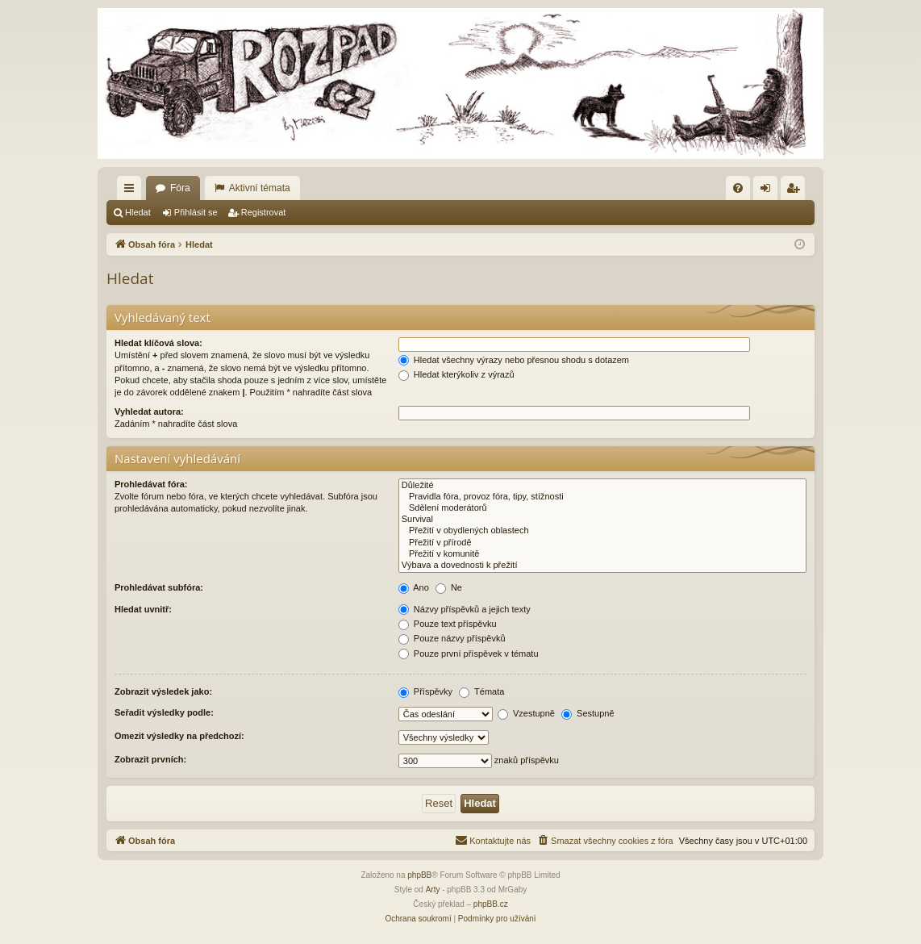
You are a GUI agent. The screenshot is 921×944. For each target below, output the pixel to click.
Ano (413, 587)
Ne (448, 587)
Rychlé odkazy (132, 191)
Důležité (602, 485)
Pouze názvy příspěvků (452, 638)
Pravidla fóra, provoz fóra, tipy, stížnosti (602, 497)
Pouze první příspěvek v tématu (468, 653)
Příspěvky (425, 691)
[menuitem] (738, 188)
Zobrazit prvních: (150, 759)
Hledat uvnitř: (143, 609)
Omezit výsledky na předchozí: (179, 736)
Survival (602, 519)
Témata (481, 691)
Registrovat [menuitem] (796, 191)
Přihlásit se (196, 212)
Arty (433, 889)
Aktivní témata (259, 188)
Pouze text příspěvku (447, 624)
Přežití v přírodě (602, 543)
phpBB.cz (490, 904)
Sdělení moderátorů (602, 508)
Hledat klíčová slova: (158, 343)
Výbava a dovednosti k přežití (602, 565)
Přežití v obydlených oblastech (602, 531)
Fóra (180, 188)
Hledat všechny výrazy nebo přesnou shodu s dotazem (513, 360)
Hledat (138, 212)
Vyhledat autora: (149, 411)
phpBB (419, 875)
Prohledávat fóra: (151, 484)
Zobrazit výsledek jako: (163, 691)
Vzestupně (526, 713)
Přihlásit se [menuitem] (769, 191)
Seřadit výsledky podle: (164, 712)
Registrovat (263, 212)
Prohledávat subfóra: (159, 587)
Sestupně (588, 713)
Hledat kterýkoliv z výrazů (456, 374)
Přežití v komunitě (602, 554)
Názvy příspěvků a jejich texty (464, 609)
